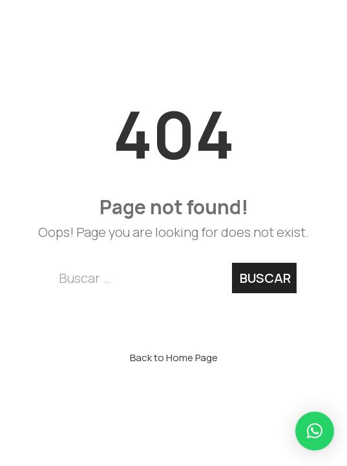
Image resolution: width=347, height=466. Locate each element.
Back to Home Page (174, 357)
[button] (314, 431)
